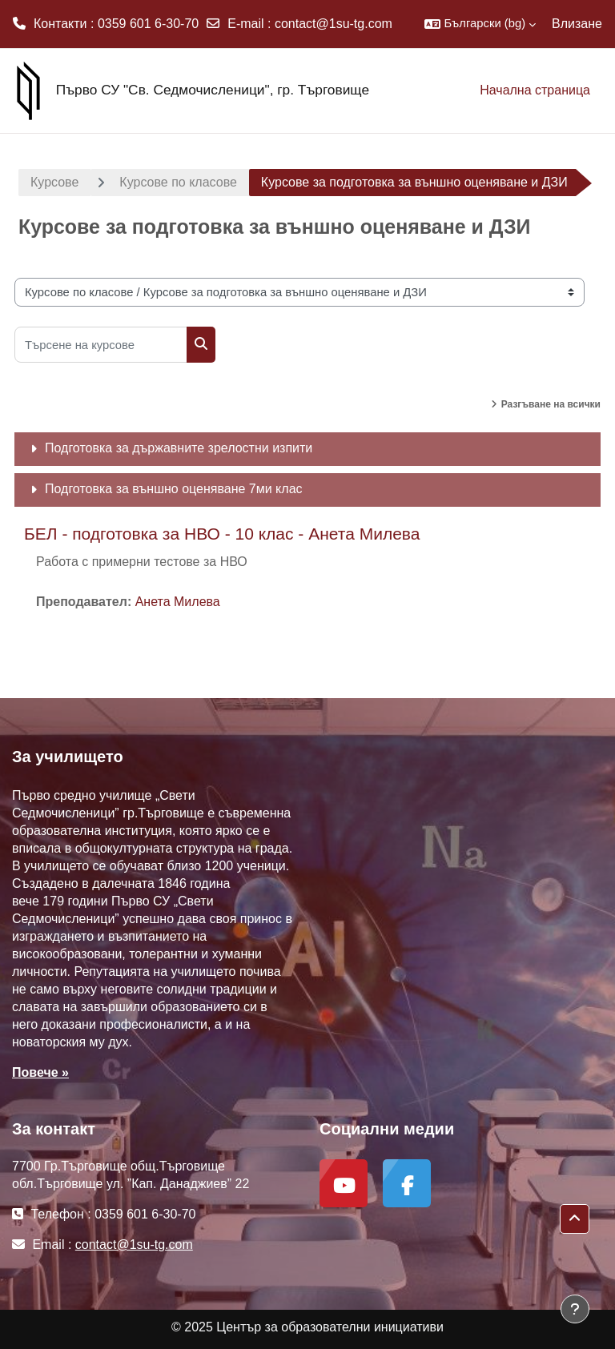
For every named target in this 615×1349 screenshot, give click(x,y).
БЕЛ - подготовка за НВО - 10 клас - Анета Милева (222, 533)
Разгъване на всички (551, 404)
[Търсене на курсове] (100, 345)
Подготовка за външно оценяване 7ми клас (174, 489)
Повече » (40, 1072)
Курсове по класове (178, 182)
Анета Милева (177, 601)
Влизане (577, 23)
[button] (480, 24)
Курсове (54, 182)
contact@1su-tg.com (333, 23)
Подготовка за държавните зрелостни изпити (178, 448)
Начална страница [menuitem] (535, 90)
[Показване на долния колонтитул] (575, 1309)
